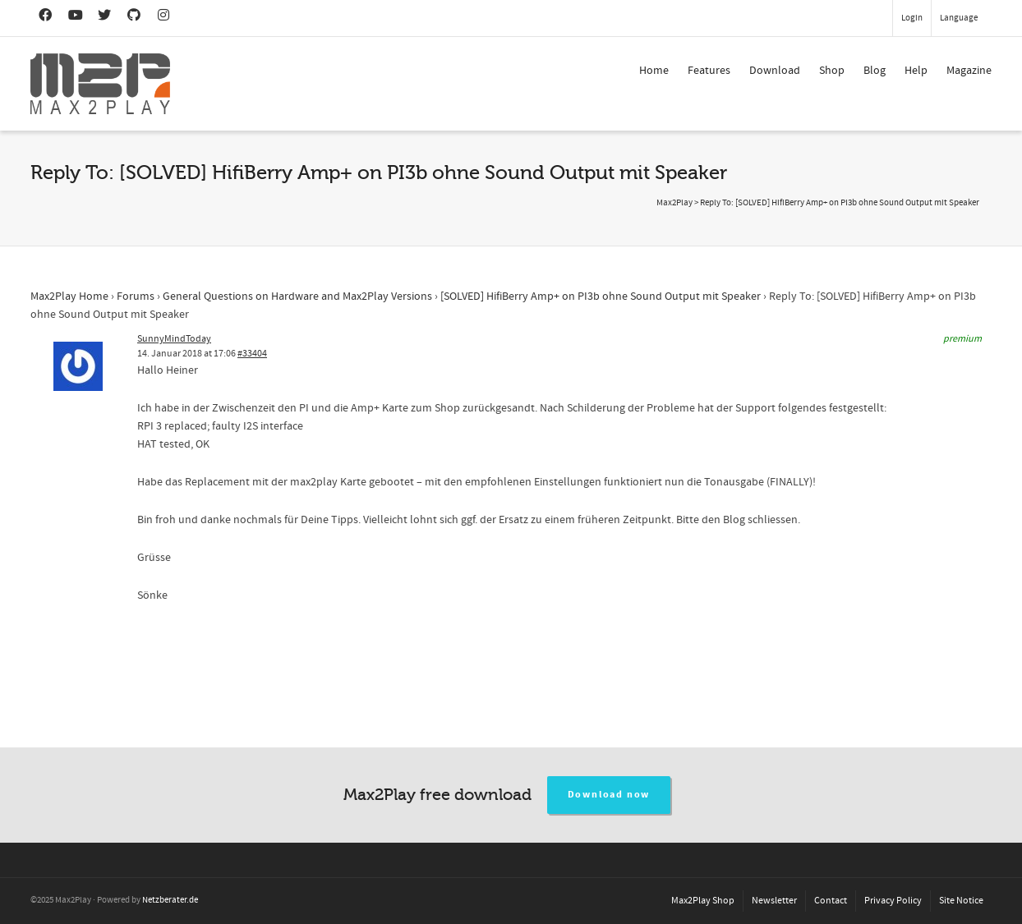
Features (709, 70)
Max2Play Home (69, 296)
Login (912, 18)
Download (774, 70)
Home (654, 70)
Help (916, 70)
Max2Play (674, 203)
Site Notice (961, 900)
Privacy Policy (893, 900)
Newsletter (774, 900)
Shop (832, 70)
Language (959, 18)
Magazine (969, 70)
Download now (609, 795)
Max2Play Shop (702, 900)
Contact (830, 900)
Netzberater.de (170, 900)
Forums (135, 296)
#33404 (252, 353)
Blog (874, 70)
